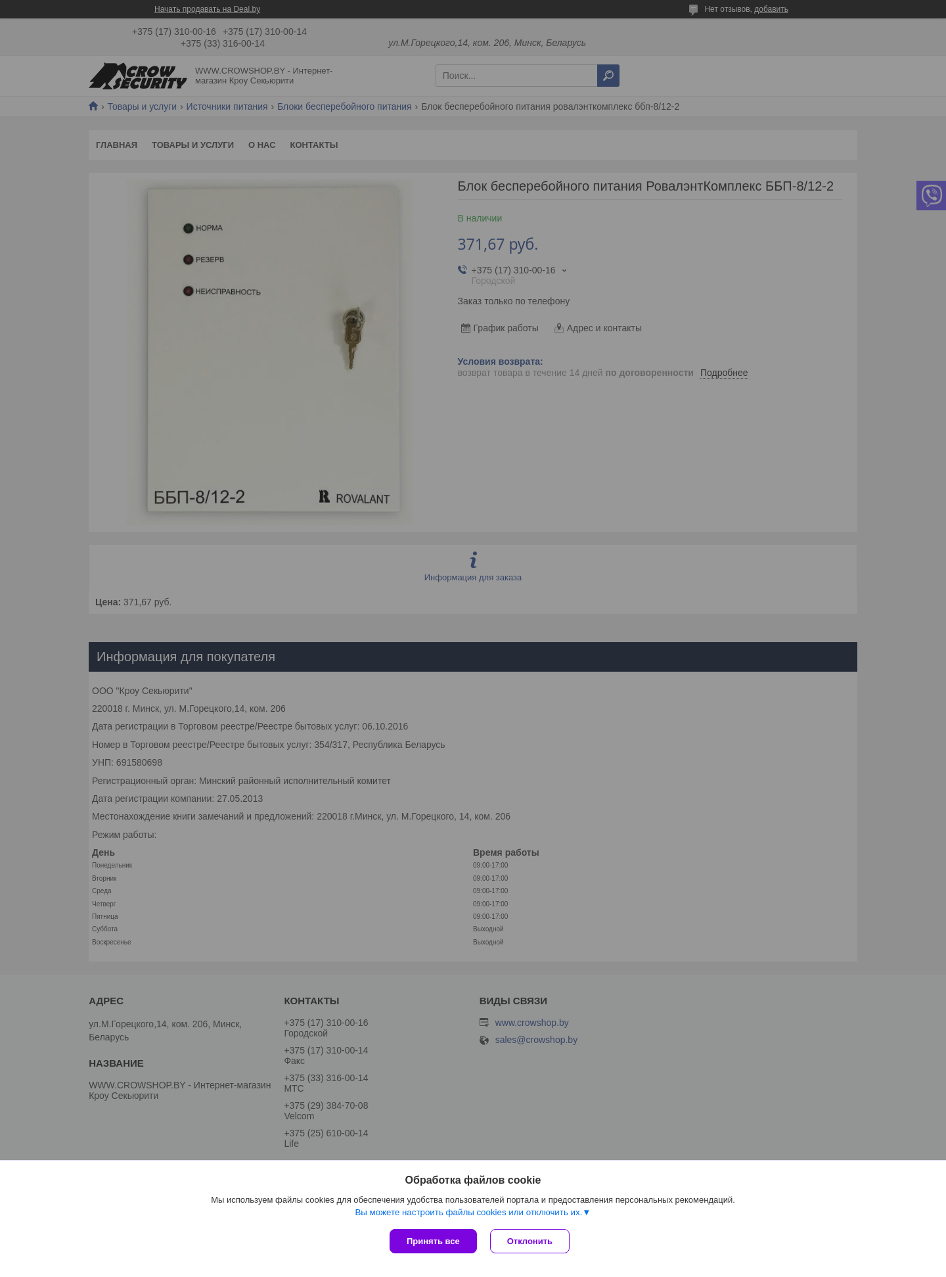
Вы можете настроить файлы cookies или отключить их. (468, 1212)
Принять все (433, 1241)
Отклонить (529, 1241)
